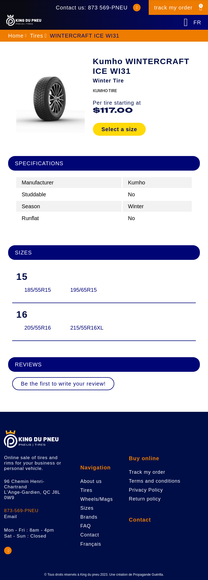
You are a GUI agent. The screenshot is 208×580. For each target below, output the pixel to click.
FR (197, 22)
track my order (173, 8)
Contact (140, 520)
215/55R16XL (83, 328)
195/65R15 (83, 290)
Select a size (119, 129)
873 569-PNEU (108, 8)
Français (90, 544)
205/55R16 (37, 328)
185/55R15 (37, 290)
